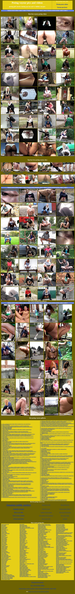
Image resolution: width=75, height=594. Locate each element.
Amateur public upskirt (18, 505)
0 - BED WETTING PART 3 (45, 439)
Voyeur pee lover (62, 7)
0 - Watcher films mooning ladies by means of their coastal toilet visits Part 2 (16, 494)
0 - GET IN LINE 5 (43, 473)
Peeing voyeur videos (13, 10)
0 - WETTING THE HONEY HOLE (7, 457)
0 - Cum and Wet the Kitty (6, 442)
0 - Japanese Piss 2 (5, 496)
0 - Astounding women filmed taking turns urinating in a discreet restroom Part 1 (56, 483)
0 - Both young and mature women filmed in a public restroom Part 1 (14, 463)
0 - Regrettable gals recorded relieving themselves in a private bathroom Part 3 (55, 478)
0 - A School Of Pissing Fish (45, 437)
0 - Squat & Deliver (43, 454)
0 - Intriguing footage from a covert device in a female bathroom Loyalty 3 (54, 467)
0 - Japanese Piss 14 (5, 445)
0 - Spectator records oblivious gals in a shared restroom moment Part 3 (54, 431)
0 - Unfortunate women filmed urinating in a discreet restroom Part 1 (14, 431)
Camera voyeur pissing (46, 512)
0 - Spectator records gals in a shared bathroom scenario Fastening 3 (54, 425)
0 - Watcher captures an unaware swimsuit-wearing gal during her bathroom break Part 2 (18, 461)
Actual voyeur (18, 509)
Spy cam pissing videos (37, 585)
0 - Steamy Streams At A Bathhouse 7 (47, 429)
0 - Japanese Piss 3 (5, 471)
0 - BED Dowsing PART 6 (6, 464)
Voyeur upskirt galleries (65, 509)
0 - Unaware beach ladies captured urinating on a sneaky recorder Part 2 (54, 477)
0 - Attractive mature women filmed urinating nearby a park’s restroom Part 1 (55, 486)
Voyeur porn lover (18, 519)
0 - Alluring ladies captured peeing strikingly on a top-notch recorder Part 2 (16, 444)
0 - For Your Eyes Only (5, 456)
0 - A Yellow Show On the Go (45, 460)
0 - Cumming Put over (44, 481)
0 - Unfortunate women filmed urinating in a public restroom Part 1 (53, 459)
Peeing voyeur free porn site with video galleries (38, 591)
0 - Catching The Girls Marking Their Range (48, 496)
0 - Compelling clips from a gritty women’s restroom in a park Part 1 (14, 487)
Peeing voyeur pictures (33, 10)
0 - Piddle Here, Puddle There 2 (7, 485)
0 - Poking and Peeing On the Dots (47, 470)
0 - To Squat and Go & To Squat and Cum (9, 476)
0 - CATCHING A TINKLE (45, 474)
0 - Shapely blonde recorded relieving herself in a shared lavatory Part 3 (54, 458)
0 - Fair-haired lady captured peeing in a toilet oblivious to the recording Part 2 (55, 428)
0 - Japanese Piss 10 (5, 468)
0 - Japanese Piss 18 (5, 433)
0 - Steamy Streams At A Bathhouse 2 (47, 493)
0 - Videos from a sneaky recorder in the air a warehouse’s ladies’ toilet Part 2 (55, 463)
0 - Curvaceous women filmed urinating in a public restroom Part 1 (53, 449)
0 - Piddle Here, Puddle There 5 (7, 486)
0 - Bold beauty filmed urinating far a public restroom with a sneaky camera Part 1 (17, 469)
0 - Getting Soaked (43, 468)
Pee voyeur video (65, 515)
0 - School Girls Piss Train (45, 452)
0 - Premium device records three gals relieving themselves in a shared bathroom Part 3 (18, 451)
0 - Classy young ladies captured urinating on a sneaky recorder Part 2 (15, 425)
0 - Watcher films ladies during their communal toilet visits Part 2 (14, 462)
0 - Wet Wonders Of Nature (45, 450)
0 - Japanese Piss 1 (5, 482)
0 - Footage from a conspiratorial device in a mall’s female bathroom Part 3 (55, 465)
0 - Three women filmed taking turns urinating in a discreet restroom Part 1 (16, 474)
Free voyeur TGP (46, 519)
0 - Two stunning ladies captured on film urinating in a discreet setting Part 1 (55, 435)
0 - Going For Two (4, 430)
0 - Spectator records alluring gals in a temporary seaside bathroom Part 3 (16, 484)
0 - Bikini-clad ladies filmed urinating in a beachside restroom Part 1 (53, 499)
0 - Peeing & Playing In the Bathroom (47, 436)
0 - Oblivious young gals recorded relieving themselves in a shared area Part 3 (16, 460)
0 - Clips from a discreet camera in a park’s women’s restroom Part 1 (53, 469)
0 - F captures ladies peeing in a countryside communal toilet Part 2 (14, 491)
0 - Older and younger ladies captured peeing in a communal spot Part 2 (54, 488)
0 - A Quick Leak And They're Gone (47, 466)
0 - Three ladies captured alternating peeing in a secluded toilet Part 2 (15, 478)
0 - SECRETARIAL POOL (45, 461)
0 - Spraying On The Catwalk (7, 475)
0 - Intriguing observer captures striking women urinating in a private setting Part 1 (17, 467)
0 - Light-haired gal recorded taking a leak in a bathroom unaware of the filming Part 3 (18, 453)
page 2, (62, 10)
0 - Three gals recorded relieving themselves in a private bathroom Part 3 (15, 458)
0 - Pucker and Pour (44, 479)
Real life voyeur (46, 509)
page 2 (20, 10)
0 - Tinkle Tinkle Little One (6, 446)
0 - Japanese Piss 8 (5, 448)
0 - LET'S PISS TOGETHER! (6, 427)
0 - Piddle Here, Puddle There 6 (7, 477)
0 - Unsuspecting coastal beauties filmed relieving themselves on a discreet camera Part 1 (19, 497)
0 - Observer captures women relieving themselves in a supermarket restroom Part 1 (57, 462)
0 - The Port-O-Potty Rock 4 (45, 430)
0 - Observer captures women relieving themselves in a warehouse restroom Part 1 (17, 454)
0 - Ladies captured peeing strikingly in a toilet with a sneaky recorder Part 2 (16, 429)
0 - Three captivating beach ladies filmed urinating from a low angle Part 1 (15, 424)
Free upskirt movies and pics (46, 515)
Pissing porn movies (37, 582)
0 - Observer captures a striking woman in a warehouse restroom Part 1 (54, 424)
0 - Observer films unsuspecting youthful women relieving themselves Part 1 (16, 432)
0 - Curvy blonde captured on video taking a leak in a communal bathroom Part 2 (17, 488)
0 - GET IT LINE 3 (43, 487)
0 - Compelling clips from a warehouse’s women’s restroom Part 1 (53, 421)
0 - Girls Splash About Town (6, 470)
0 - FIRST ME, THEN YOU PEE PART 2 (47, 497)
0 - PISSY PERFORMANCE (6, 428)
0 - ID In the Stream (44, 498)
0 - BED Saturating (43, 491)
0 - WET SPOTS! (4, 440)
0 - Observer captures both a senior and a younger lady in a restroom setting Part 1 (56, 420)
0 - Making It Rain (43, 451)
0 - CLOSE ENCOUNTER (45, 464)
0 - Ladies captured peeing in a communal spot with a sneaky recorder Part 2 (16, 495)
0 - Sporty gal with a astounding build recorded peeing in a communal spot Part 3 (17, 437)
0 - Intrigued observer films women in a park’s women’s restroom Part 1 (15, 455)
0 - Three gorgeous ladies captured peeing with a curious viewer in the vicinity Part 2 (18, 434)
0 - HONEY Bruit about (5, 479)
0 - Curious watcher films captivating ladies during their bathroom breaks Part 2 (17, 450)
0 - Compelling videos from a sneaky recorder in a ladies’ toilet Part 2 (53, 453)
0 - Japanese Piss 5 (44, 432)
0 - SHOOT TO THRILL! (44, 438)
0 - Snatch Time (43, 480)
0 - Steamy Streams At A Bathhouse (47, 494)
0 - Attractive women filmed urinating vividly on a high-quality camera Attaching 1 (17, 481)
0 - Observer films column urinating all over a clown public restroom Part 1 (55, 492)
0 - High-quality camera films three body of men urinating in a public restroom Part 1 (18, 490)
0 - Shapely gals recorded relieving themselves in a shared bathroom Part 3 (16, 435)
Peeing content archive (53, 10)
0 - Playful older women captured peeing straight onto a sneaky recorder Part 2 (17, 480)
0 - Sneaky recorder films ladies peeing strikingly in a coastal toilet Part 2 (54, 489)
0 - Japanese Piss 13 (5, 439)
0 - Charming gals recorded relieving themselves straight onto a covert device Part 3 (57, 472)
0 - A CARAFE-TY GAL (44, 485)
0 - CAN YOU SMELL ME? (6, 452)
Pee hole (65, 519)
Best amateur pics (65, 505)
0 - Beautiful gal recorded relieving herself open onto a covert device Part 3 (16, 483)
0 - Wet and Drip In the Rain (6, 493)
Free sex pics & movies (65, 512)
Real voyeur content (18, 515)
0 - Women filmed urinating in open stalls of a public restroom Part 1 (14, 441)
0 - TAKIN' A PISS (4, 466)
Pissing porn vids (46, 505)
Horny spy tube (18, 512)
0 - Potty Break (4, 436)
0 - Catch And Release (44, 445)
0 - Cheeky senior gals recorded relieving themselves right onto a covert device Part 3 (18, 443)
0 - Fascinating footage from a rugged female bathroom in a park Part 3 (54, 444)
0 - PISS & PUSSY (4, 438)
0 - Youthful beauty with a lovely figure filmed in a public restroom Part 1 (15, 447)
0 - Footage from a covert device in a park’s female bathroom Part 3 (53, 500)
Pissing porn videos (62, 4)
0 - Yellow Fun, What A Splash (7, 489)
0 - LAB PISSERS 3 (44, 471)
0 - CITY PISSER (43, 448)
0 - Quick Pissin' (4, 449)
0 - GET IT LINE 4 (43, 495)
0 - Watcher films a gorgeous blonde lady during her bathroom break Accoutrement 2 (57, 423)
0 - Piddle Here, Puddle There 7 (7, 492)
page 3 (24, 10)
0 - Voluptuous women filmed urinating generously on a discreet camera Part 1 (16, 426)
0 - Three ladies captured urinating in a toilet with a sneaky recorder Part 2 (55, 443)
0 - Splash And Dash (5, 465)
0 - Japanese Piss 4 (44, 482)
